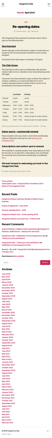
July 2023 (6, 348)
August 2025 (7, 299)
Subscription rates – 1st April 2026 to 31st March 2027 (22, 184)
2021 (26, 22)
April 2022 (6, 384)
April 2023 (6, 357)
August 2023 (7, 346)
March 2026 (6, 282)
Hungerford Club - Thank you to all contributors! (21, 243)
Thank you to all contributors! (13, 238)
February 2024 (8, 334)
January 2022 (7, 392)
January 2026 (7, 285)
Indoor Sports (21, 171)
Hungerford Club (26, 4)
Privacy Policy (7, 181)
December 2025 (8, 288)
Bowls (6, 171)
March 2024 (6, 332)
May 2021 (6, 414)
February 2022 (7, 390)
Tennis (28, 171)
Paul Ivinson (22, 31)
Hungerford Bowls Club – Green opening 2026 (20, 214)
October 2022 (7, 368)
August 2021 (7, 406)
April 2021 (6, 417)
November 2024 (8, 315)
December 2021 (8, 395)
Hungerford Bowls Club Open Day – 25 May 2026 (21, 219)
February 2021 (7, 423)
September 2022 (8, 370)
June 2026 (6, 274)
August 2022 (7, 373)
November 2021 (8, 398)
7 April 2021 (34, 31)
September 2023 (8, 343)
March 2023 (6, 359)
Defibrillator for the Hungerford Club (16, 245)
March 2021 (6, 420)
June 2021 (6, 412)
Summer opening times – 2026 (14, 210)
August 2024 (7, 323)
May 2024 (6, 329)
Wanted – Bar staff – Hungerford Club (16, 249)
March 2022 (6, 387)
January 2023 (7, 362)
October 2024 (7, 318)
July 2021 (6, 409)
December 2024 (8, 312)
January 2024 (7, 337)
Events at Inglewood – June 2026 (15, 206)
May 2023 (6, 354)
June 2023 (6, 351)
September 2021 (8, 403)
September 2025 (8, 296)
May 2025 (6, 307)
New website (19, 256)
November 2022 (8, 365)
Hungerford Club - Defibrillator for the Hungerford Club (23, 236)
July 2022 (6, 376)
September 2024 (8, 321)
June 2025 (6, 304)
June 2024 (6, 326)
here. (4, 158)
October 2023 (7, 340)
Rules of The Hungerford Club (13, 186)
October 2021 (7, 401)
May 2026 (6, 277)
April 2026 (6, 279)
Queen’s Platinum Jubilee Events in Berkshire (19, 229)
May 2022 (6, 381)
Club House (12, 171)
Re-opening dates (26, 27)
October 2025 (7, 293)
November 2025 (8, 290)
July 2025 (6, 301)
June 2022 (6, 379)
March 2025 (6, 310)
